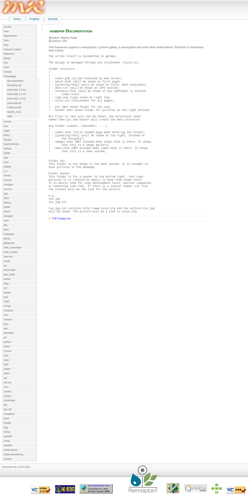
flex (6, 225)
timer (6, 418)
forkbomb (9, 234)
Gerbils (8, 71)
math (6, 301)
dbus (6, 198)
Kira (6, 126)
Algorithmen (10, 35)
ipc (5, 265)
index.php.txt (14, 103)
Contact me (64, 252)
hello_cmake (11, 252)
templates (9, 413)
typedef (8, 436)
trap (6, 427)
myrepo (8, 319)
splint (7, 373)
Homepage (10, 76)
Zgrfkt (7, 153)
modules (8, 310)
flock (6, 229)
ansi (6, 162)
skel (6, 364)
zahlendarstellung (13, 454)
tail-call (8, 409)
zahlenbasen (11, 449)
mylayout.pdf (14, 107)
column (8, 180)
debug (7, 202)
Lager (7, 130)
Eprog (7, 58)
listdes (7, 292)
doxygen (8, 216)
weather (8, 445)
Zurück (8, 26)
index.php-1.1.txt (16, 94)
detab (7, 207)
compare (9, 184)
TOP (54, 252)
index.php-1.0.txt (16, 89)
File (6, 62)
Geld (6, 67)
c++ (6, 171)
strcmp (7, 382)
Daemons (9, 53)
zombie (8, 459)
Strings (8, 148)
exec (6, 220)
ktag (6, 283)
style (9, 116)
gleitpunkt (9, 243)
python (7, 342)
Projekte (34, 19)
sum (6, 387)
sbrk (6, 355)
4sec (6, 31)
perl (6, 328)
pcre (6, 324)
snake (7, 368)
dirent (7, 211)
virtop (7, 440)
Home (17, 19)
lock (6, 297)
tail (5, 404)
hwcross (8, 256)
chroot (7, 175)
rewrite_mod (14, 111)
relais (7, 346)
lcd (5, 288)
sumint (7, 391)
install (7, 261)
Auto (6, 40)
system (8, 396)
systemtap (9, 400)
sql (5, 377)
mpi (6, 315)
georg (7, 238)
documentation (15, 80)
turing (7, 431)
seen (6, 360)
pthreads (9, 332)
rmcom (8, 351)
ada (6, 157)
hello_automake (12, 247)
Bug (6, 44)
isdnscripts (10, 270)
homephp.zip (14, 85)
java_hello (9, 274)
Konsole (53, 19)
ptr (5, 337)
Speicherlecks (11, 144)
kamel (7, 279)
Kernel (7, 121)
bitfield (7, 166)
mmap (7, 306)
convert (8, 189)
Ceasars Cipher (12, 49)
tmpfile (7, 423)
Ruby (7, 135)
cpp (6, 193)
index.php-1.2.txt (16, 98)
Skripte (8, 139)
